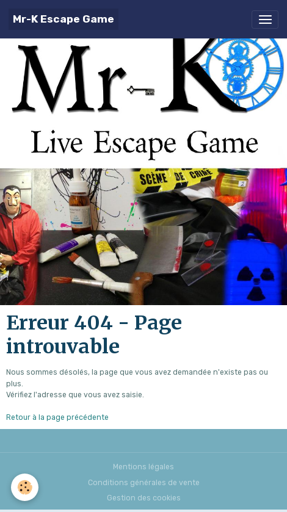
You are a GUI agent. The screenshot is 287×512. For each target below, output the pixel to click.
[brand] (63, 19)
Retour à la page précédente (57, 417)
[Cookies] (24, 487)
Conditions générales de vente (144, 482)
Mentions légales (143, 467)
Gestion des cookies (144, 498)
